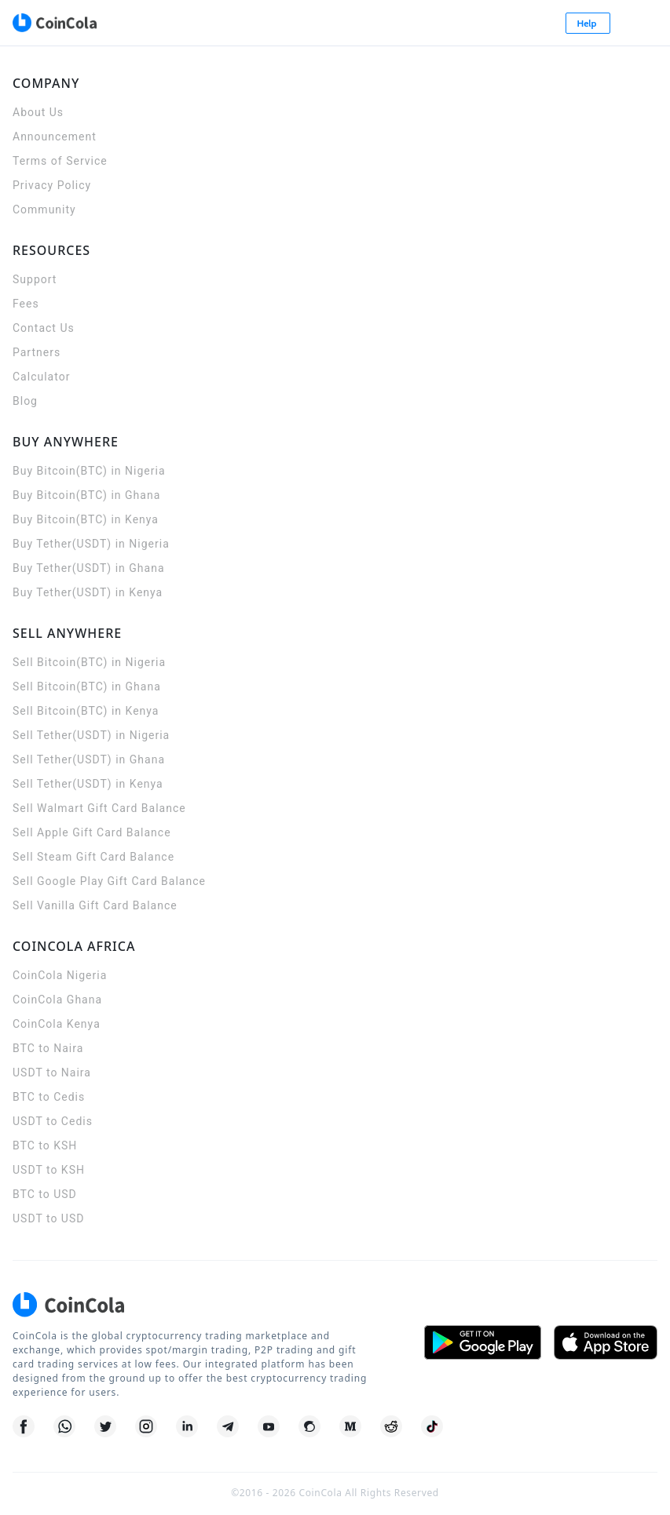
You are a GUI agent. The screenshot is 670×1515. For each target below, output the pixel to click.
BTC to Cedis (49, 1097)
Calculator (41, 376)
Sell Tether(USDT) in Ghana (89, 759)
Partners (36, 352)
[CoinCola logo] (54, 22)
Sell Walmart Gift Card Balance (99, 808)
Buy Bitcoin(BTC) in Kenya (86, 519)
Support (35, 279)
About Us (38, 112)
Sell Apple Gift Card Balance (92, 832)
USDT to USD (48, 1218)
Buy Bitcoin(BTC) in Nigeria (89, 470)
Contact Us (44, 328)
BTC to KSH (45, 1145)
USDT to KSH (49, 1170)
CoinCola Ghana (57, 999)
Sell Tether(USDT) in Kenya (88, 784)
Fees (26, 303)
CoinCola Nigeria (60, 975)
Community (44, 209)
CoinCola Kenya (57, 1024)
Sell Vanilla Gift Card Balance (95, 905)
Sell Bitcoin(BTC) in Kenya (86, 711)
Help (588, 23)
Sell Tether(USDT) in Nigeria (91, 735)
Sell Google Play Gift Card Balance (109, 881)
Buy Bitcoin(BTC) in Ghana (86, 495)
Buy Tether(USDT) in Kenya (88, 592)
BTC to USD (45, 1194)
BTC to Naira (48, 1048)
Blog (25, 401)
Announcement (55, 136)
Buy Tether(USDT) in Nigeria (91, 543)
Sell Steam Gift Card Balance (93, 856)
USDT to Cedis (53, 1121)
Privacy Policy (52, 185)
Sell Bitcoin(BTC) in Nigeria (89, 662)
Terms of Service (60, 161)
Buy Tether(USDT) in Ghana (89, 568)
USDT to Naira (52, 1072)
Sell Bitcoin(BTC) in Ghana (87, 686)
